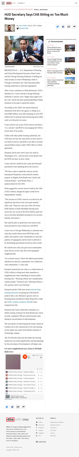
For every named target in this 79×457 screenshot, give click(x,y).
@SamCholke (23, 28)
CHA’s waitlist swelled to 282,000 (20, 302)
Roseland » (51, 45)
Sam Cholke (23, 25)
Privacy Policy (18, 447)
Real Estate (44, 9)
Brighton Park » (52, 68)
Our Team (53, 430)
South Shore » (51, 77)
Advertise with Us (55, 425)
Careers (52, 433)
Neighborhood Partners (56, 422)
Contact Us (53, 428)
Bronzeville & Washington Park (19, 9)
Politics (36, 9)
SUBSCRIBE (41, 442)
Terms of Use (9, 447)
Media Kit (53, 436)
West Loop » (51, 57)
